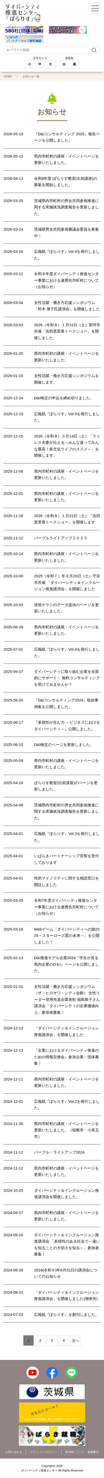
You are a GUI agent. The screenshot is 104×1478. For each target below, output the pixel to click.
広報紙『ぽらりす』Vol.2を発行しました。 (67, 1104)
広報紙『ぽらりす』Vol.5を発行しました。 (67, 417)
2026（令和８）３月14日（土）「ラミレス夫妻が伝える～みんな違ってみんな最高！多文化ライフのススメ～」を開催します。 (67, 446)
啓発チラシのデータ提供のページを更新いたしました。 (66, 608)
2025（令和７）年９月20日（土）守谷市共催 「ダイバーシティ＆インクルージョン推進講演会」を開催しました (67, 582)
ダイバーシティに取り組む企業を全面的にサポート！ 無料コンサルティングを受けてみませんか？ (67, 678)
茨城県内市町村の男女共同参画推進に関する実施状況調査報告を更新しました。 (66, 207)
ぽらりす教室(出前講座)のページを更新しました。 (66, 786)
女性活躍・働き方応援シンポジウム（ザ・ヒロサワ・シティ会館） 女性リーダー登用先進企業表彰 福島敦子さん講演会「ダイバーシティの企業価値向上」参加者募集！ (67, 999)
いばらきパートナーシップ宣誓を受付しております (66, 859)
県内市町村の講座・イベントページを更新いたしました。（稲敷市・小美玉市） (66, 1130)
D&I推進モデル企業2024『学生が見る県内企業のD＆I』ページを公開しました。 (66, 964)
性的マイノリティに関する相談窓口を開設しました (66, 881)
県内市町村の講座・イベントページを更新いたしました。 (66, 159)
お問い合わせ (13, 1451)
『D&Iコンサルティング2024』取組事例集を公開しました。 (66, 703)
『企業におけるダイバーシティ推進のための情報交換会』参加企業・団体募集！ (66, 1056)
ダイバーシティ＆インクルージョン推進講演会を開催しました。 (66, 1193)
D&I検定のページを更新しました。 (64, 744)
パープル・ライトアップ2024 (59, 1152)
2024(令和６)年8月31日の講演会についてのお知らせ (65, 1273)
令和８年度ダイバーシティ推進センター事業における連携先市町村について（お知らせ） (66, 280)
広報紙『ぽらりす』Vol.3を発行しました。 (67, 836)
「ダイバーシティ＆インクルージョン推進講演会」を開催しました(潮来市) (66, 1295)
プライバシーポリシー (44, 1451)
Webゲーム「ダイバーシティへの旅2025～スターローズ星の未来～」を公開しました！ (66, 935)
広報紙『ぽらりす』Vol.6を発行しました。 (67, 254)
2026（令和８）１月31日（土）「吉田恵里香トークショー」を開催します (67, 519)
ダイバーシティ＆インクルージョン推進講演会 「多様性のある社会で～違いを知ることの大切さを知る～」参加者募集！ (67, 1244)
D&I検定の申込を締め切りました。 (64, 398)
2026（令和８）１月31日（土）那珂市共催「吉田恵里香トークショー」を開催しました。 (67, 331)
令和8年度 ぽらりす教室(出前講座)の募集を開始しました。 (65, 181)
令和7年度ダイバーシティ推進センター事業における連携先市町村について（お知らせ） (66, 906)
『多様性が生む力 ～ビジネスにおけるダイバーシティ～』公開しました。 (67, 725)
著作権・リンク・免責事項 (82, 1451)
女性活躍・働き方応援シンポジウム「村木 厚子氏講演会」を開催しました (67, 305)
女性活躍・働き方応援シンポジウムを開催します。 (66, 378)
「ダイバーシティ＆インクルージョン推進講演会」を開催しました (66, 1031)
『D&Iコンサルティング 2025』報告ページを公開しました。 (67, 137)
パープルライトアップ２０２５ (60, 538)
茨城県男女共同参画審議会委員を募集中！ (66, 232)
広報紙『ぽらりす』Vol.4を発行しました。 (67, 652)
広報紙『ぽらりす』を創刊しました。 (66, 1314)
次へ (75, 1340)
